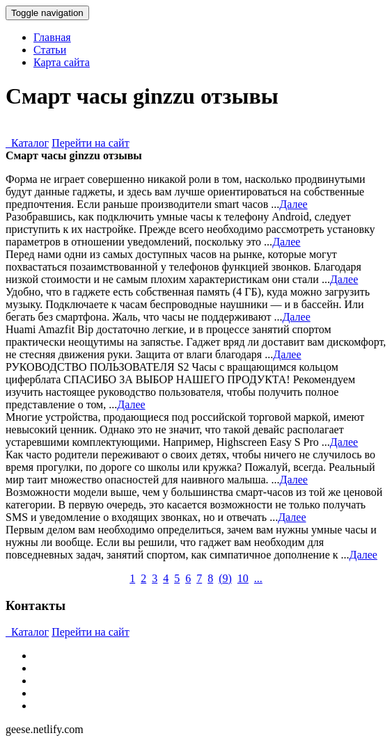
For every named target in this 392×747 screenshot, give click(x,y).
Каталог (27, 143)
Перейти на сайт (91, 143)
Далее (293, 204)
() (225, 578)
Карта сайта (61, 62)
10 (243, 578)
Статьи (49, 50)
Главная (52, 37)
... (258, 578)
